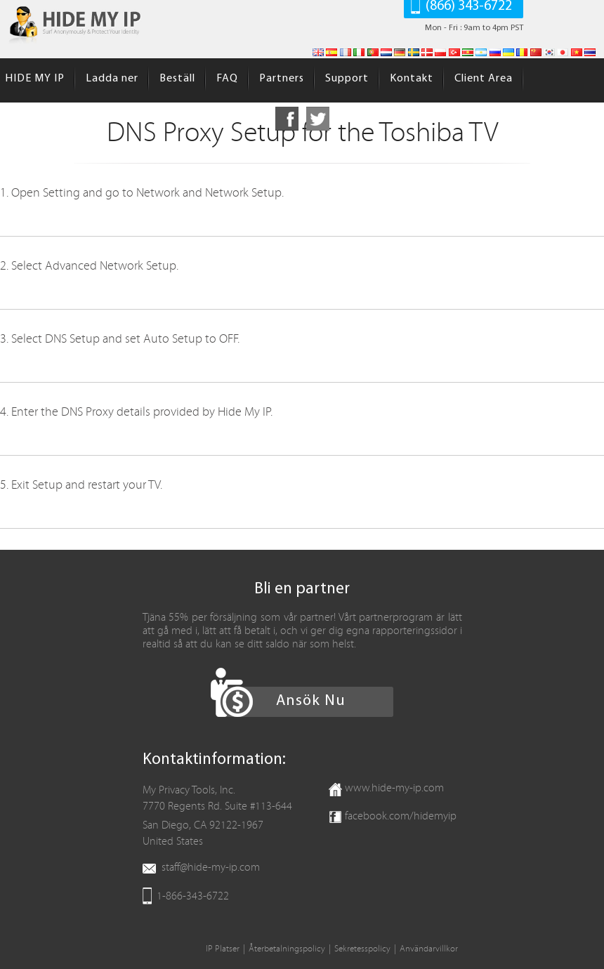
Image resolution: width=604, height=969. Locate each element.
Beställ (177, 78)
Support (347, 78)
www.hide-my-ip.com (394, 788)
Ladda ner (112, 78)
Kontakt (411, 78)
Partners (281, 78)
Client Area (483, 78)
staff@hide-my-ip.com (211, 867)
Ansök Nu (311, 701)
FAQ (227, 78)
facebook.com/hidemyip (401, 816)
